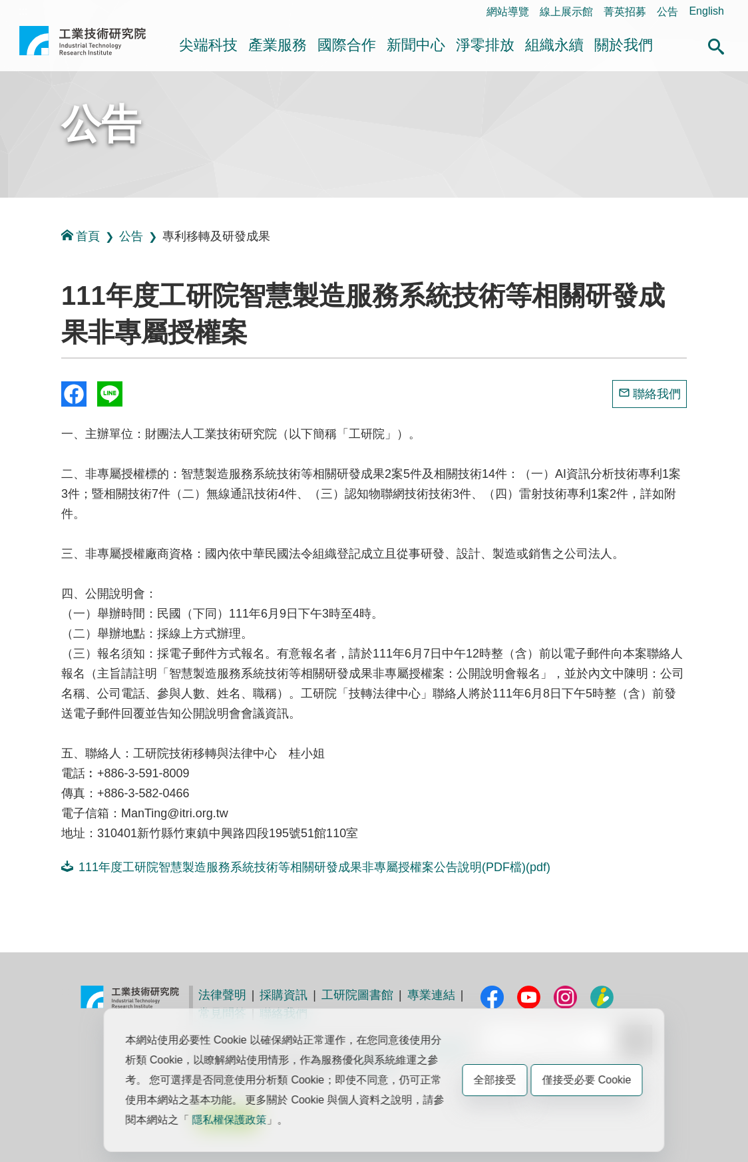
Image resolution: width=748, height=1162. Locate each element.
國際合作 (346, 45)
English (706, 11)
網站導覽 (507, 11)
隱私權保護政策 (229, 1119)
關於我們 (623, 45)
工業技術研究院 (82, 46)
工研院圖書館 (357, 995)
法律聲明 (222, 995)
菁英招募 (625, 11)
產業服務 (277, 45)
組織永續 (554, 45)
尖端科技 (208, 45)
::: (23, 11)
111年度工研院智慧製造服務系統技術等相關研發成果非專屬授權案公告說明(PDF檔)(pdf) (305, 867)
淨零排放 (485, 45)
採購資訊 (283, 995)
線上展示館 (566, 11)
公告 (667, 11)
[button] (716, 44)
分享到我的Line (109, 394)
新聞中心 (416, 45)
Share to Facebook (74, 394)
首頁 (80, 236)
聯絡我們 (657, 394)
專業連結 (431, 995)
